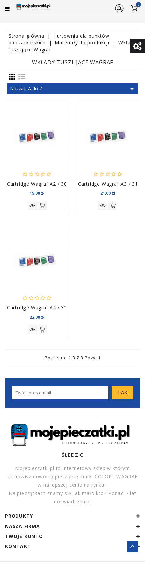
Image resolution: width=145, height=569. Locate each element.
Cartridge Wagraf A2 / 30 (37, 184)
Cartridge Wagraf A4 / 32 (37, 307)
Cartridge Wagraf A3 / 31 (108, 184)
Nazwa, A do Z (73, 89)
